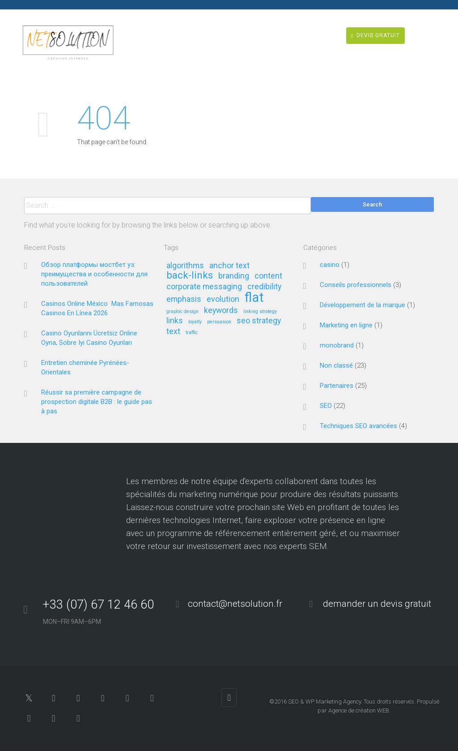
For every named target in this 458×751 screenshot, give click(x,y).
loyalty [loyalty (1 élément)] (195, 322)
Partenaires (336, 386)
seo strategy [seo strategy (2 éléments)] (259, 321)
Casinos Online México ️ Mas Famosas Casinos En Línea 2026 (97, 308)
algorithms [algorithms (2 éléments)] (185, 266)
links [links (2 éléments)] (174, 321)
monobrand (337, 345)
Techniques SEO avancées (358, 426)
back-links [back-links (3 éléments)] (189, 275)
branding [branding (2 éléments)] (233, 276)
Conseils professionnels (355, 285)
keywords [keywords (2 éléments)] (221, 310)
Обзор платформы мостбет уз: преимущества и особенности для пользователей (94, 274)
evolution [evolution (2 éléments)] (223, 299)
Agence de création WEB (358, 710)
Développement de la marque (362, 305)
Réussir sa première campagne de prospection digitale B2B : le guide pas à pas (96, 401)
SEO (326, 406)
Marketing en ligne (346, 325)
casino (329, 265)
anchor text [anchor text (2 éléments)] (229, 266)
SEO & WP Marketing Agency (324, 701)
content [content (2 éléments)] (268, 276)
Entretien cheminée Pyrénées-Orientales (85, 367)
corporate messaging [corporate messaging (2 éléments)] (204, 287)
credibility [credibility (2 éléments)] (264, 287)
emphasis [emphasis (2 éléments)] (183, 299)
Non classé (336, 365)
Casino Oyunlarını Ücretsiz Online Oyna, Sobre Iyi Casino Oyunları (89, 338)
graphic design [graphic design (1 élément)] (182, 311)
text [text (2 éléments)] (173, 331)
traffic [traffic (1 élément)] (192, 332)
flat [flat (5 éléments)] (254, 298)
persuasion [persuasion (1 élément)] (219, 322)
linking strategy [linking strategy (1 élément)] (260, 311)
